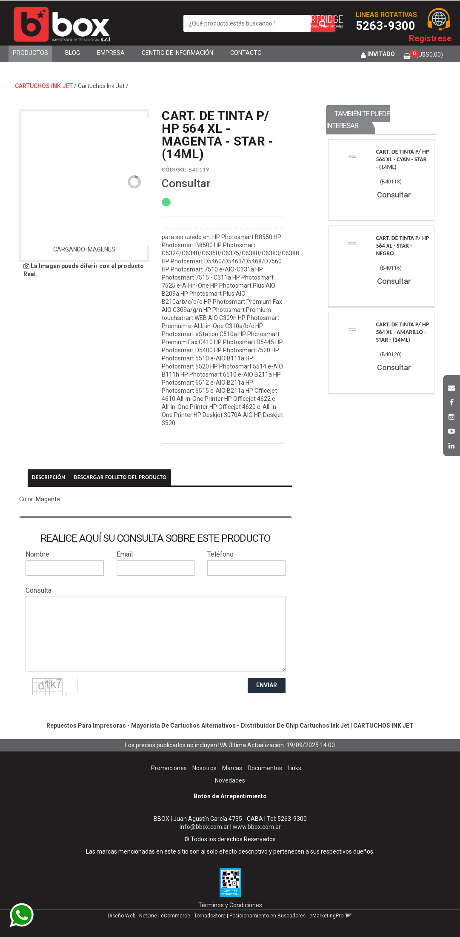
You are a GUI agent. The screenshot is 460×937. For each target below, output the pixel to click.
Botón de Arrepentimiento (230, 796)
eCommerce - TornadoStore (193, 916)
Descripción (48, 477)
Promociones (169, 768)
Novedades (230, 780)
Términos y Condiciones (230, 905)
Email (125, 554)
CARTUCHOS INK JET (44, 86)
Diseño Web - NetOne (132, 916)
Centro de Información (177, 52)
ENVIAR (266, 685)
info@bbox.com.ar (204, 826)
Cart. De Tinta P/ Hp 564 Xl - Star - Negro (402, 245)
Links (294, 768)
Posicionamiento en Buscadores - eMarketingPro (286, 916)
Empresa (111, 52)
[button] (451, 387)
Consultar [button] (186, 183)
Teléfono (220, 554)
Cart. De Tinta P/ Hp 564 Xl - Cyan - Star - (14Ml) (402, 159)
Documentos (265, 768)
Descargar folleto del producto (120, 477)
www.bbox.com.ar (257, 826)
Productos (30, 52)
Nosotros (204, 768)
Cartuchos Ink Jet (101, 86)
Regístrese (430, 38)
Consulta (38, 590)
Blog (72, 52)
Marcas (232, 768)
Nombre (37, 554)
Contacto (246, 52)
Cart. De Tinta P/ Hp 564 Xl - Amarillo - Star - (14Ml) (402, 332)
